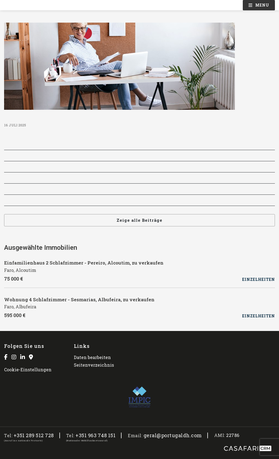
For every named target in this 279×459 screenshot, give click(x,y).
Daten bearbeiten (92, 357)
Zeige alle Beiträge (139, 220)
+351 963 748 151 (95, 435)
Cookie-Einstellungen (27, 369)
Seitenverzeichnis (94, 365)
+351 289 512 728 (34, 435)
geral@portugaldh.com (173, 435)
